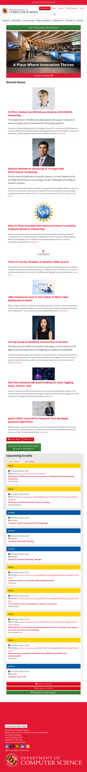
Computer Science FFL (17, 677)
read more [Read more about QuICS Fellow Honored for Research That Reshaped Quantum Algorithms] (44, 432)
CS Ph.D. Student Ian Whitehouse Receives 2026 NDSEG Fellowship (40, 113)
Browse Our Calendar (43, 684)
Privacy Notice (24, 750)
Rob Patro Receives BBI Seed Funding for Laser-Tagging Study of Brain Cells (40, 384)
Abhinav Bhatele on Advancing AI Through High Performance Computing (36, 170)
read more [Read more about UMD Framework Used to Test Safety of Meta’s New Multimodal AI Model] (64, 311)
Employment (44, 8)
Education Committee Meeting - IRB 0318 (24, 559)
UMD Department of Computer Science (20, 11)
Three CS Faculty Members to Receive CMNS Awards (38, 262)
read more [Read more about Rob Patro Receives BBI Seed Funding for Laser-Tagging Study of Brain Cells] (49, 396)
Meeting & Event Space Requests (43, 692)
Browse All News (14, 439)
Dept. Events (16, 461)
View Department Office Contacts (16, 726)
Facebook (7, 746)
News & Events (43, 20)
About (54, 8)
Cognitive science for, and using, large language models (31, 580)
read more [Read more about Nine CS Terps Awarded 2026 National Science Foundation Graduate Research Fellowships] (35, 242)
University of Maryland (43, 2)
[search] (67, 15)
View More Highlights (43, 75)
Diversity (70, 20)
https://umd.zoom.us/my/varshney (31, 474)
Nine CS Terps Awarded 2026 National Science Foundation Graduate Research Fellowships (42, 227)
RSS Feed (28, 439)
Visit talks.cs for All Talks (43, 688)
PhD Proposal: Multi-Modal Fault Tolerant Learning (28, 502)
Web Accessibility (11, 750)
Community (58, 20)
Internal (60, 8)
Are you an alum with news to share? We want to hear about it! (23, 447)
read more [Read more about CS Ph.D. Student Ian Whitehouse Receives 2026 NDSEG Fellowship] (62, 133)
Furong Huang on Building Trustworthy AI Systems (38, 342)
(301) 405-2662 (19, 742)
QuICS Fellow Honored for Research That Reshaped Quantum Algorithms (38, 420)
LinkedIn (22, 746)
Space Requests (71, 8)
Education (28, 20)
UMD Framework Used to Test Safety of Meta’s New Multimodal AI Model (38, 298)
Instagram (17, 746)
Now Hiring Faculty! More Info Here (43, 27)
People (6, 20)
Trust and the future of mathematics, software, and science (32, 604)
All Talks (30, 462)
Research (16, 20)
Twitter (12, 746)
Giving (80, 20)
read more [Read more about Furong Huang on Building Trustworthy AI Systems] (18, 362)
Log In (82, 8)
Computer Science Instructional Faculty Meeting (27, 523)
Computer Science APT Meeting (21, 541)
